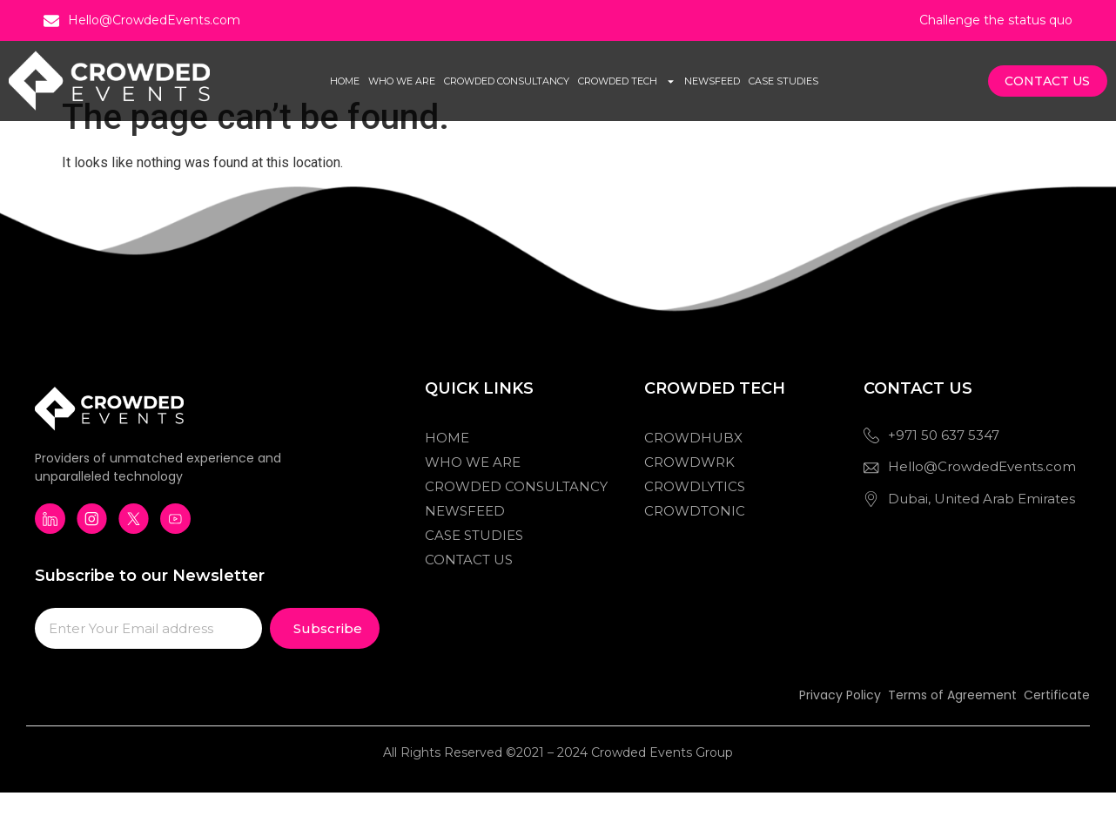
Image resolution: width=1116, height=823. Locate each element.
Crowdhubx (693, 469)
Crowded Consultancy (506, 81)
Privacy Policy (840, 726)
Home (345, 81)
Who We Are (401, 81)
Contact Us (469, 591)
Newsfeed (712, 81)
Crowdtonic (694, 542)
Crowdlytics (694, 517)
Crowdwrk (689, 493)
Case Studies (783, 81)
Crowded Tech (627, 81)
